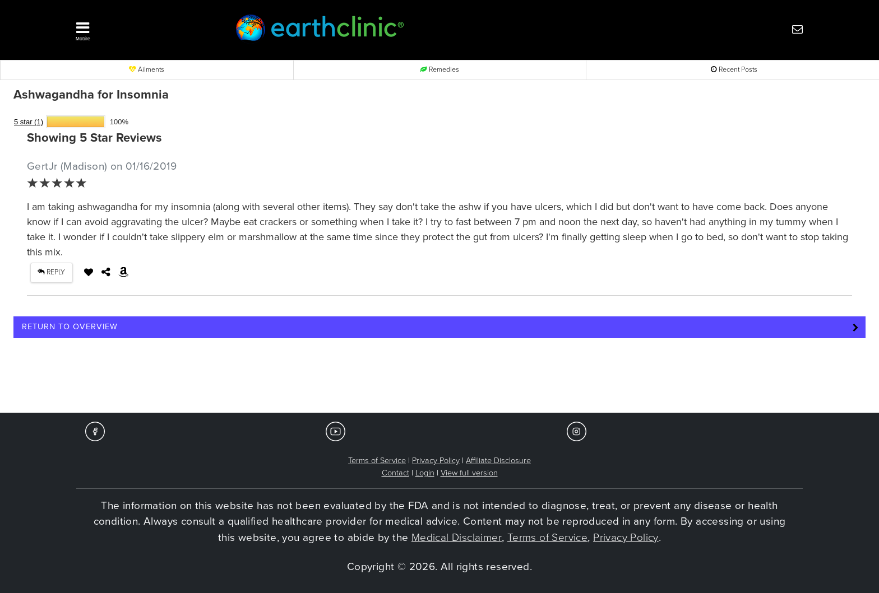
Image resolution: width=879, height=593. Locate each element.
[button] (136, 28)
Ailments (146, 70)
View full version (469, 473)
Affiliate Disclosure (498, 460)
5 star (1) (28, 122)
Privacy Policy (436, 460)
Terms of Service (377, 460)
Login (424, 473)
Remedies (439, 70)
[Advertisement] (439, 379)
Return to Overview (70, 326)
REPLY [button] (51, 272)
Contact (395, 473)
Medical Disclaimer (456, 537)
